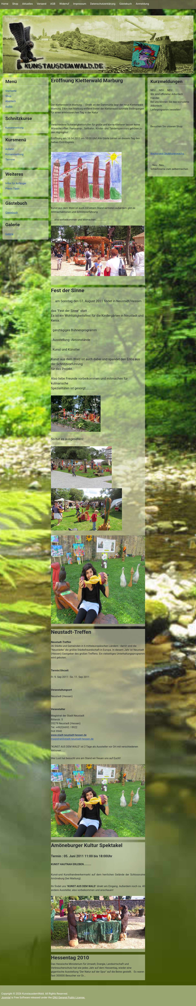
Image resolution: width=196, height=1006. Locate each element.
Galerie (9, 234)
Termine (10, 159)
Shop (15, 3)
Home (4, 3)
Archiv (9, 106)
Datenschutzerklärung (102, 3)
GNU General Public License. (68, 997)
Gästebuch (125, 3)
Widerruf (64, 3)
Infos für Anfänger (15, 183)
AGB (52, 3)
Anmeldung (142, 3)
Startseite (10, 90)
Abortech (10, 101)
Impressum (79, 3)
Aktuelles (27, 3)
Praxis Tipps (12, 188)
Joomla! (6, 997)
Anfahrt (9, 149)
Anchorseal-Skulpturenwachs (167, 153)
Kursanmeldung (14, 127)
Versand (41, 3)
